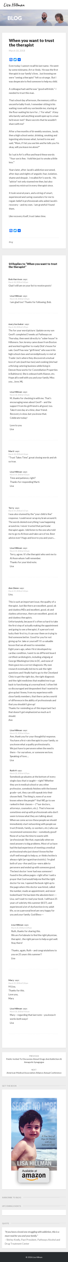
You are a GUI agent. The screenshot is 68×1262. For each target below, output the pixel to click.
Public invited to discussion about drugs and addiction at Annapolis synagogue (34, 1059)
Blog (11, 242)
